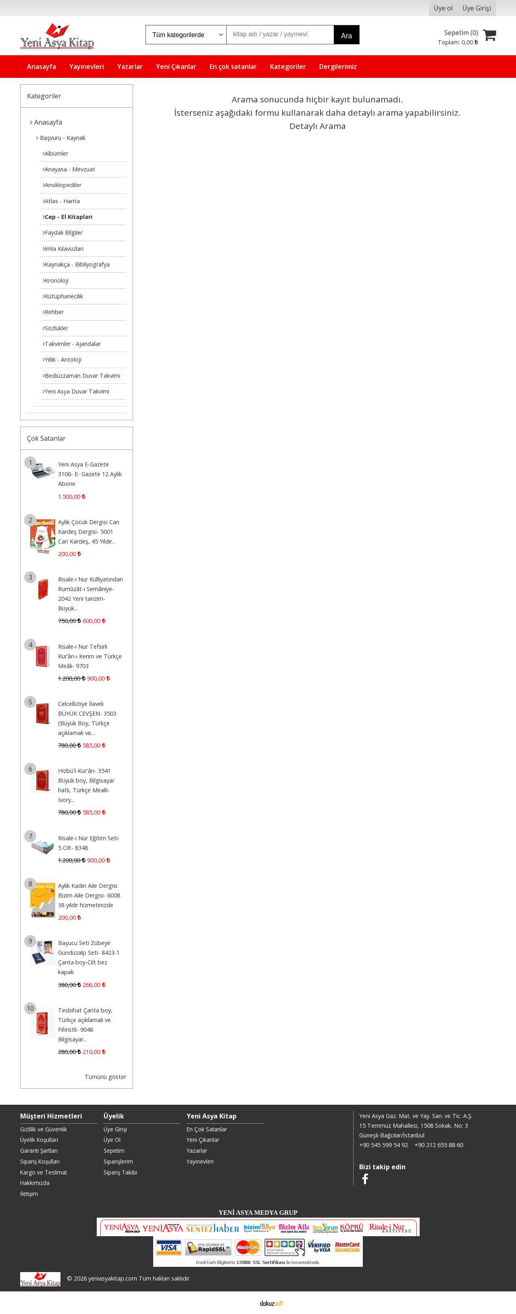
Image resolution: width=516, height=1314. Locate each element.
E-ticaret (245, 1302)
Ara (346, 36)
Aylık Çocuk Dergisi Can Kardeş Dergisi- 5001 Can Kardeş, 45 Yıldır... (88, 531)
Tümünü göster (105, 1077)
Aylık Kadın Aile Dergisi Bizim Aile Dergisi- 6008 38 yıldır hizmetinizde (89, 895)
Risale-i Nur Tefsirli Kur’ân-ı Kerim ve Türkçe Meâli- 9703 (90, 656)
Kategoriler (44, 96)
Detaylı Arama (317, 125)
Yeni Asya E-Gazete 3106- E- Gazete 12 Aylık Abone (90, 473)
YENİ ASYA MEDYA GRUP (258, 1212)
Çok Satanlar (46, 438)
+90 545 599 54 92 (383, 1145)
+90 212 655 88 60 (438, 1145)
